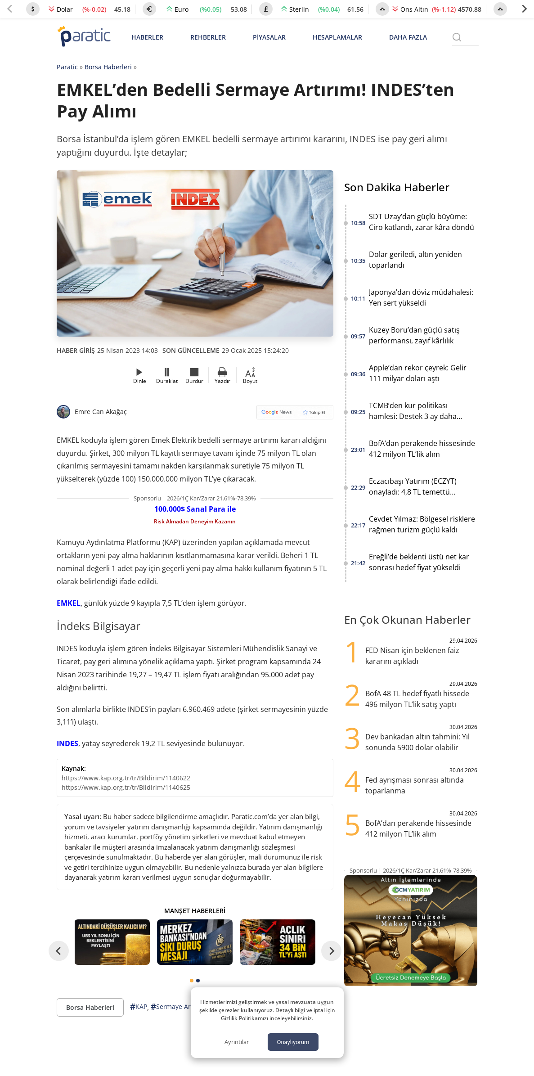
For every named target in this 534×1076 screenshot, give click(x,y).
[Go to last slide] (59, 951)
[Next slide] (524, 9)
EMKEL (69, 603)
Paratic (67, 67)
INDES (67, 743)
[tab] (191, 980)
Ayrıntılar (236, 1042)
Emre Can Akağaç (101, 411)
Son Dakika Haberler (396, 187)
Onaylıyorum (293, 1042)
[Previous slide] (10, 9)
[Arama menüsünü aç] (457, 37)
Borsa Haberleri (108, 67)
